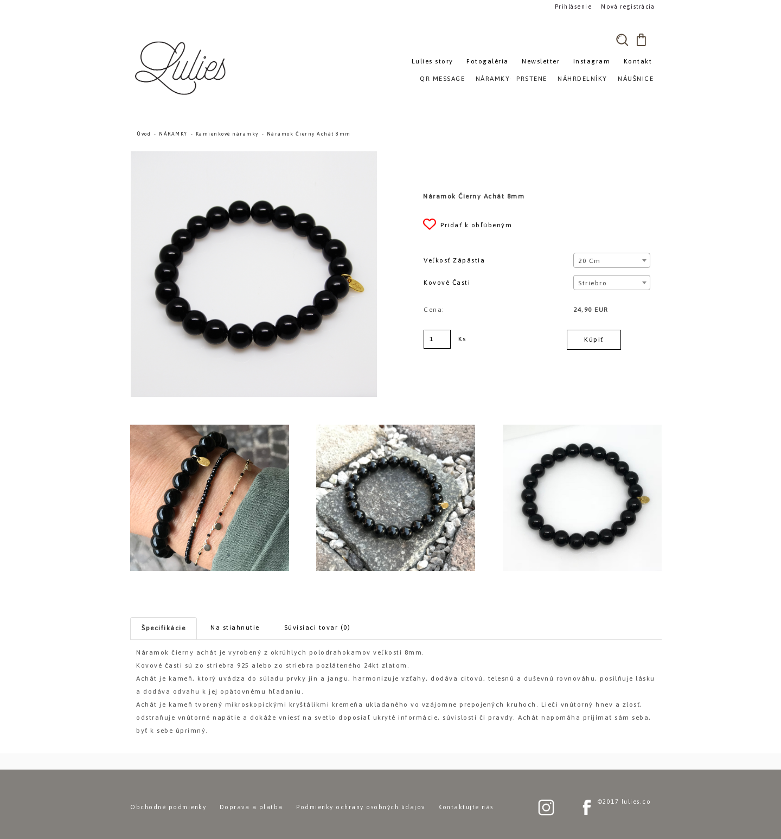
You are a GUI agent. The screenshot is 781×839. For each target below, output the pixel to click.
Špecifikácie (163, 628)
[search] (622, 39)
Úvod (144, 134)
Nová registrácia (626, 6)
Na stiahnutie (235, 627)
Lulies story (432, 61)
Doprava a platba (251, 807)
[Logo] (181, 68)
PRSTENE (531, 78)
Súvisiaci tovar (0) (317, 627)
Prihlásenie (573, 6)
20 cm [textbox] (589, 261)
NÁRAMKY (173, 134)
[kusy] (437, 339)
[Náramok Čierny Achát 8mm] (254, 156)
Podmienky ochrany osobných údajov (360, 807)
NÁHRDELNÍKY (582, 78)
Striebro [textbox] (592, 283)
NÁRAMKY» (495, 78)
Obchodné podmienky (168, 807)
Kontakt (638, 61)
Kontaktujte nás (466, 807)
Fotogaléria (487, 61)
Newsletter (541, 61)
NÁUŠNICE (636, 78)
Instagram (592, 61)
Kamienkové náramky (227, 134)
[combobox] (611, 260)
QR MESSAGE (442, 78)
